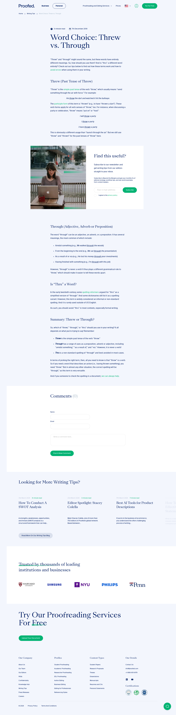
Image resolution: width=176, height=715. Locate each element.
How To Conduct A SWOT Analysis (33, 505)
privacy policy (112, 195)
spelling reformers (90, 292)
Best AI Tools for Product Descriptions (134, 505)
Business (45, 6)
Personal (59, 6)
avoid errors (55, 70)
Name (52, 412)
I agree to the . (107, 195)
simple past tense (71, 90)
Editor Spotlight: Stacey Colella (85, 505)
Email (52, 421)
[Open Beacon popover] (167, 706)
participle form (61, 104)
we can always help (110, 376)
